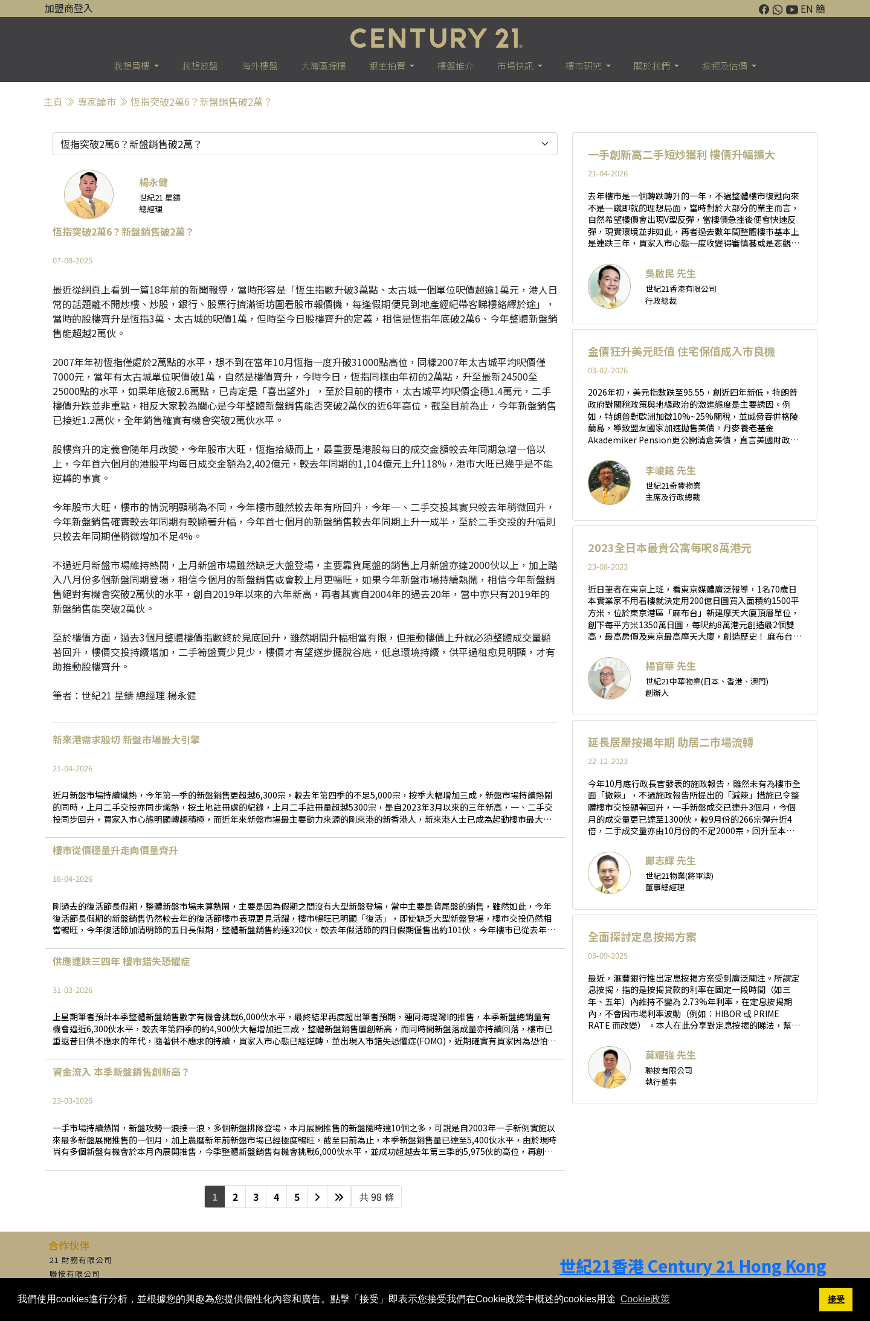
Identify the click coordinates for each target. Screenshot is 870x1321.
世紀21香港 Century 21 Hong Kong (692, 1266)
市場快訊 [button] (516, 65)
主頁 (53, 101)
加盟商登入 (69, 8)
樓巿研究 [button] (585, 65)
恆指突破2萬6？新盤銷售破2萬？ (201, 101)
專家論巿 (96, 101)
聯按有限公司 (75, 1273)
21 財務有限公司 (81, 1259)
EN (807, 8)
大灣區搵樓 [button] (323, 65)
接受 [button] (836, 1299)
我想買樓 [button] (133, 65)
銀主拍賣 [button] (388, 65)
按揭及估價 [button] (725, 65)
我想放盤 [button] (200, 65)
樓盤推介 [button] (455, 65)
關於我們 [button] (653, 65)
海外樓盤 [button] (260, 65)
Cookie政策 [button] (645, 1299)
